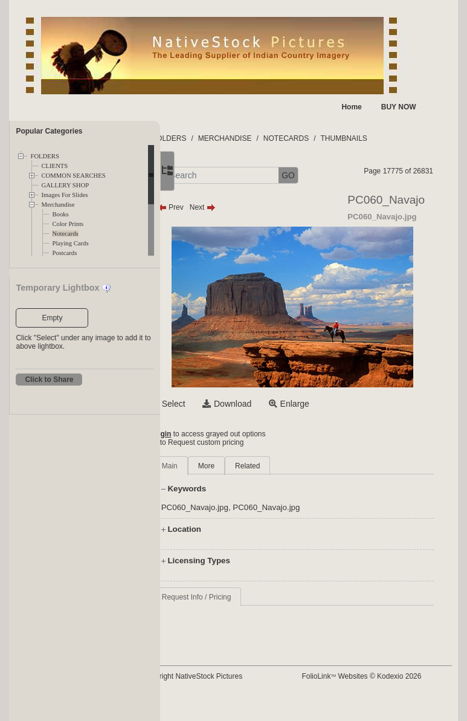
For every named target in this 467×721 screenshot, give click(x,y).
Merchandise (57, 204)
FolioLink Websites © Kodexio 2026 (389, 699)
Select (221, 427)
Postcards (64, 253)
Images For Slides (64, 195)
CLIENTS (54, 166)
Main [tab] (217, 489)
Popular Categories (49, 131)
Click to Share (49, 379)
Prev (218, 230)
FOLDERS (44, 156)
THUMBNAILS (392, 138)
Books (60, 214)
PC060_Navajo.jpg (242, 530)
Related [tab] (295, 489)
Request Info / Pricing (244, 620)
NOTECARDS (334, 138)
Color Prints (67, 224)
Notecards (65, 233)
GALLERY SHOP (65, 185)
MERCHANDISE (273, 138)
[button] (202, 175)
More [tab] (254, 489)
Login (209, 457)
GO (336, 175)
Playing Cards (70, 243)
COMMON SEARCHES (73, 175)
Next (250, 230)
